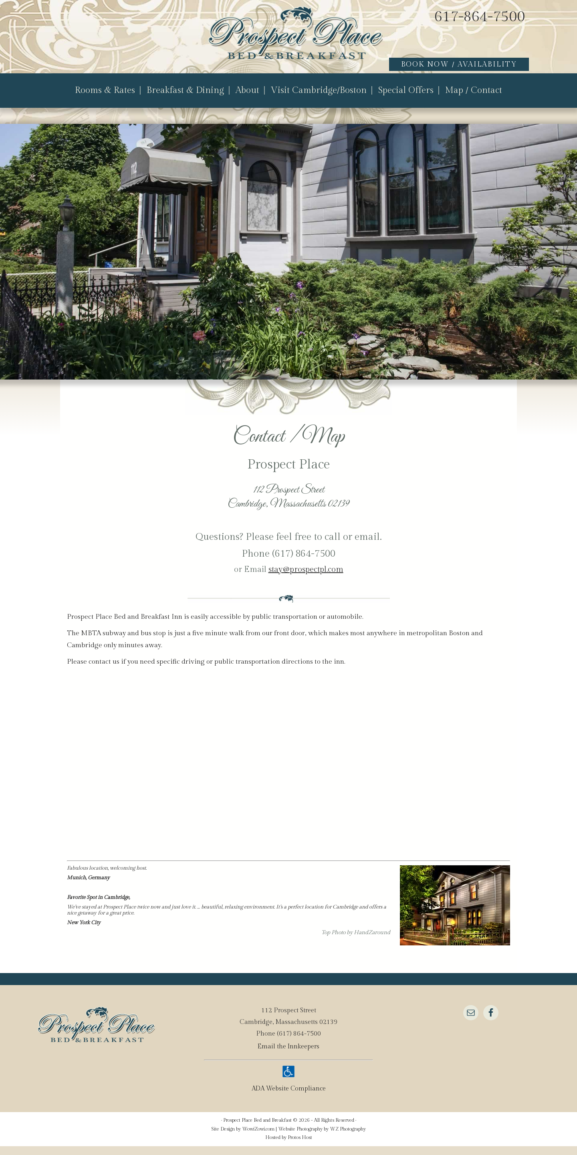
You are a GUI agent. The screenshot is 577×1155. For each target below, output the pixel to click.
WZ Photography (348, 1138)
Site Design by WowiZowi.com (242, 1138)
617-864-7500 (479, 16)
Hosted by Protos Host (288, 1146)
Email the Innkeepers (288, 1055)
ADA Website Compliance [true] (289, 1097)
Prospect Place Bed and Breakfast (280, 43)
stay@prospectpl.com (305, 578)
